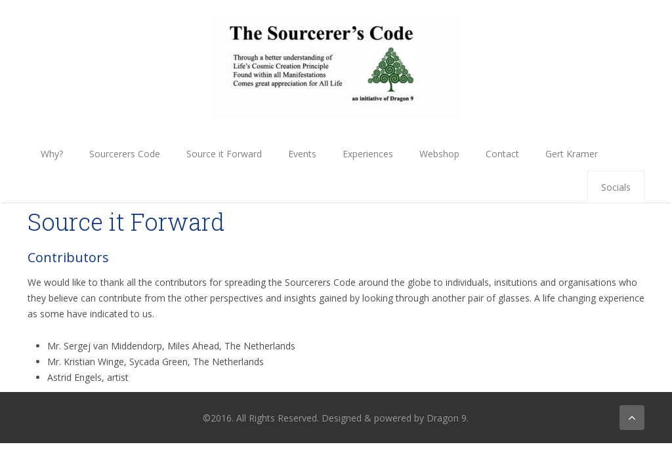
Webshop (439, 154)
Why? (52, 154)
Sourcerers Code (124, 154)
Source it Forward (224, 154)
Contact (502, 154)
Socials (616, 187)
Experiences (368, 154)
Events (302, 154)
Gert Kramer (571, 154)
